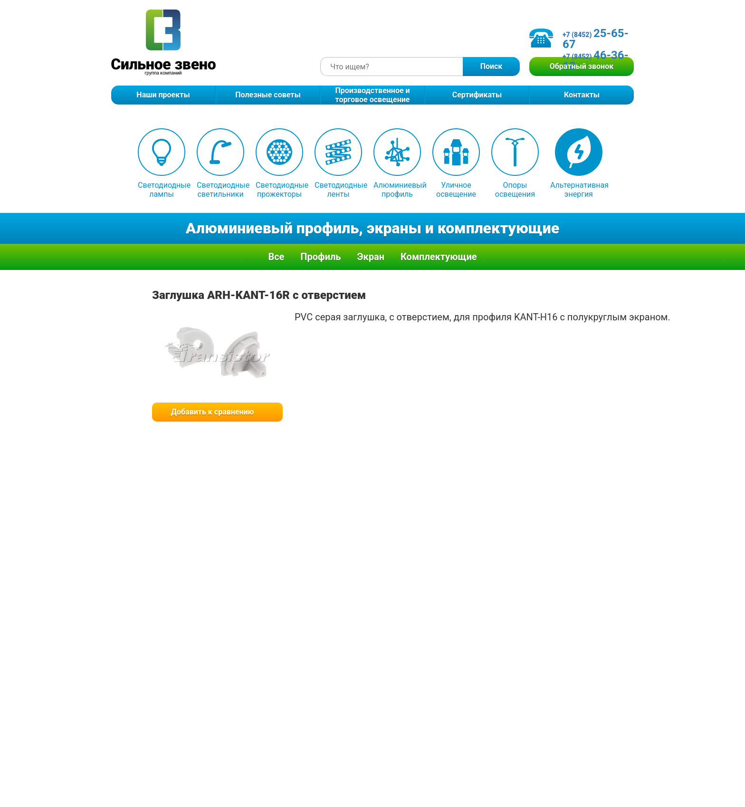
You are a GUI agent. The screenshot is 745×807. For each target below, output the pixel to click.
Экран (370, 256)
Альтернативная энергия (578, 163)
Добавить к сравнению (212, 411)
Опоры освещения (515, 163)
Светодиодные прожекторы (279, 163)
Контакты (582, 94)
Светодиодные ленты (338, 163)
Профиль (320, 256)
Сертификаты (477, 94)
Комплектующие (439, 256)
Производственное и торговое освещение (372, 95)
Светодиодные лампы (161, 163)
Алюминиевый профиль (397, 163)
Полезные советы (267, 94)
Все (276, 256)
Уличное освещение (456, 163)
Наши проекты (163, 94)
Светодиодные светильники (220, 163)
